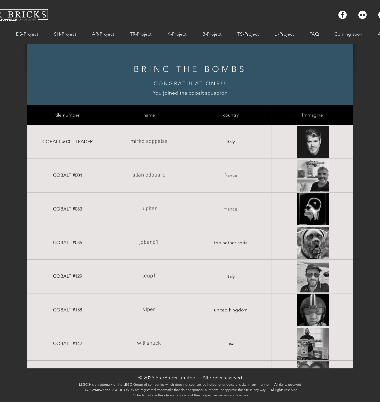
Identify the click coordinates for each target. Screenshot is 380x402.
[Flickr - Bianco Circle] (362, 15)
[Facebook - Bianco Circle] (342, 15)
